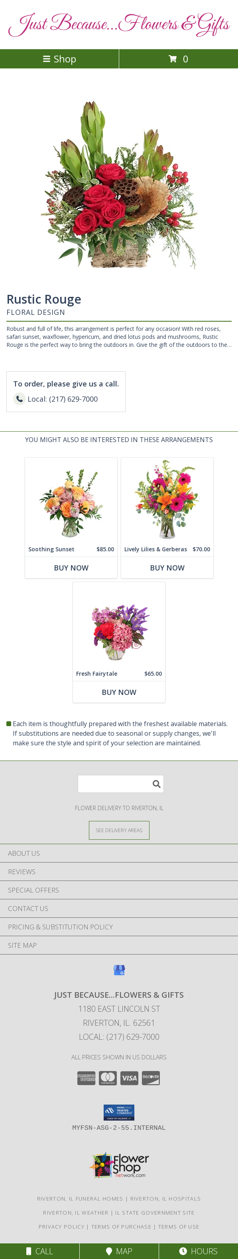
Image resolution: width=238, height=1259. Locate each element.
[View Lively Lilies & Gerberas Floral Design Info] (167, 500)
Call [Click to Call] (39, 1251)
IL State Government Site (155, 1212)
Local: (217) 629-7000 (119, 1036)
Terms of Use (179, 1226)
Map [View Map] (119, 1251)
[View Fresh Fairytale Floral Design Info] (119, 624)
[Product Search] (121, 784)
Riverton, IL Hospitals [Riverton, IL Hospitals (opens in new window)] (165, 1198)
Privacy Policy (62, 1226)
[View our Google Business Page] (119, 974)
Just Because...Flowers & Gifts (119, 24)
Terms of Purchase (121, 1226)
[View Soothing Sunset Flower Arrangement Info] (71, 500)
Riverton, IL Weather (75, 1212)
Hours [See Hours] (198, 1251)
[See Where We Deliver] (119, 830)
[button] (119, 1113)
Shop (59, 58)
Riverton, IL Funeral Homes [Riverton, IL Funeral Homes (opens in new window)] (80, 1198)
